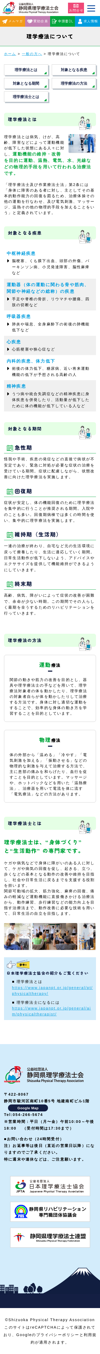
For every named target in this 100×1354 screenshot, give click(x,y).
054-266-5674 (28, 1114)
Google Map (27, 1108)
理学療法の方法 (74, 83)
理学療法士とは (26, 97)
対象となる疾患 (74, 70)
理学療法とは (26, 70)
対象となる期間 (26, 83)
